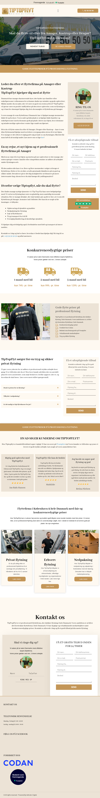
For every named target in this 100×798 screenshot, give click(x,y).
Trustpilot (61, 444)
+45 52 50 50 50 (83, 125)
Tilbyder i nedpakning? (12, 396)
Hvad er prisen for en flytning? (14, 388)
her (42, 137)
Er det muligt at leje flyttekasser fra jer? (17, 404)
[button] (58, 10)
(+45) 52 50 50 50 (10, 236)
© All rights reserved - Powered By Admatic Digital (20, 795)
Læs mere (17, 579)
